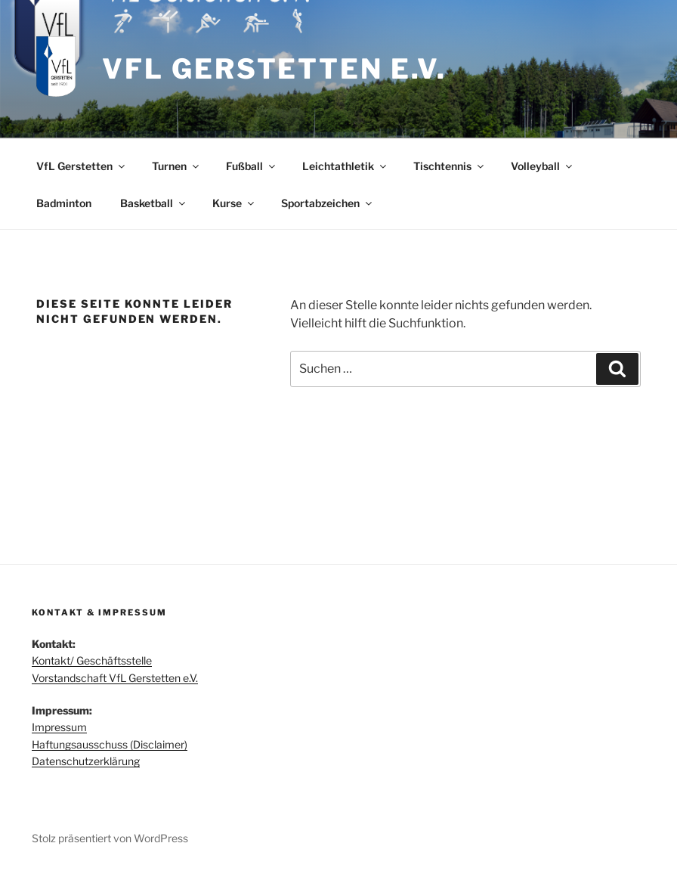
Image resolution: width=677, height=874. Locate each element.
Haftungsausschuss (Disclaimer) (109, 744)
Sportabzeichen (327, 203)
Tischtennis (449, 166)
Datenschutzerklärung (86, 761)
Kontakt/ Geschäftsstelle (92, 660)
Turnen (176, 166)
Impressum (59, 727)
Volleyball (542, 166)
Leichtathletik (345, 166)
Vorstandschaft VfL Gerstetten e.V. (115, 677)
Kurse (234, 203)
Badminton (63, 203)
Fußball (251, 166)
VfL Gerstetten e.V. (274, 68)
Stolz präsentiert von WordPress (110, 838)
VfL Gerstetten (81, 166)
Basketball (153, 203)
